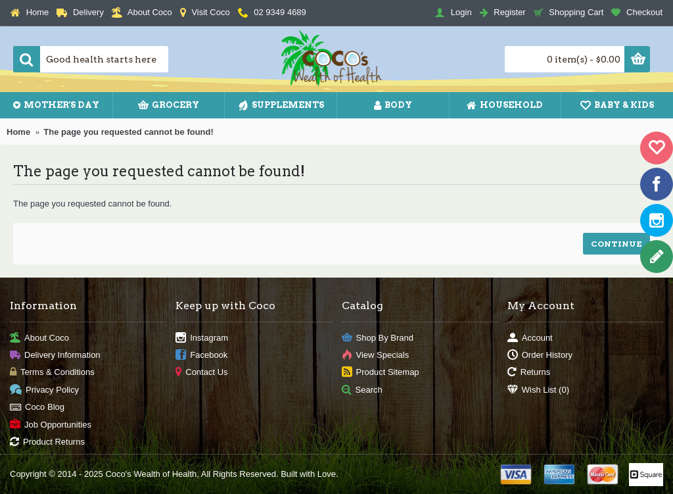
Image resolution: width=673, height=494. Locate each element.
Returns (529, 372)
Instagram (201, 337)
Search (362, 389)
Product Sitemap (380, 372)
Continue (616, 244)
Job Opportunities (50, 424)
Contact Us (201, 372)
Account (530, 337)
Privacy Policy (44, 389)
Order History (539, 355)
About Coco (39, 337)
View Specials (375, 355)
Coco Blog (37, 407)
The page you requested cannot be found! (128, 132)
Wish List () (538, 389)
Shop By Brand (377, 337)
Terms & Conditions (52, 372)
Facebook (201, 355)
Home (18, 132)
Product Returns (47, 442)
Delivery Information (55, 355)
